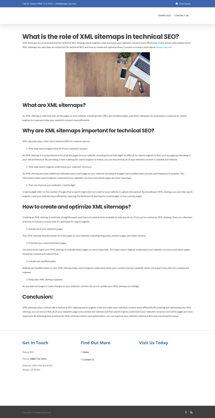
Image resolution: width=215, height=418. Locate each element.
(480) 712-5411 (45, 3)
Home (86, 352)
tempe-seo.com (164, 47)
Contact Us (88, 359)
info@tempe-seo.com (66, 3)
